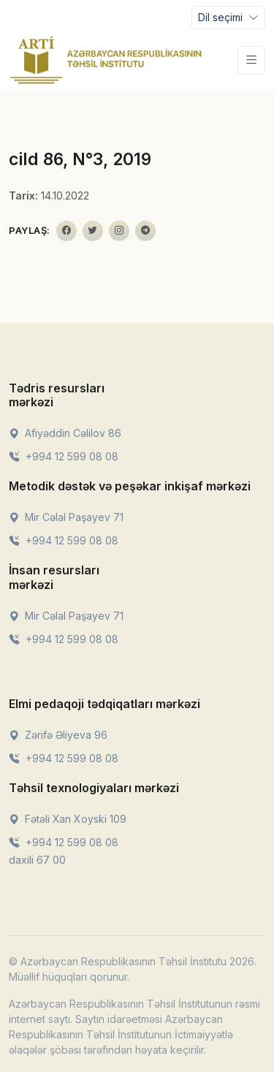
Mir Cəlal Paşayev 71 (66, 517)
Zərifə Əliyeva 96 (58, 735)
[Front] (106, 59)
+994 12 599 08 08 (63, 456)
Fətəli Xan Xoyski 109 (67, 819)
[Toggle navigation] (228, 17)
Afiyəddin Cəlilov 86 (65, 433)
